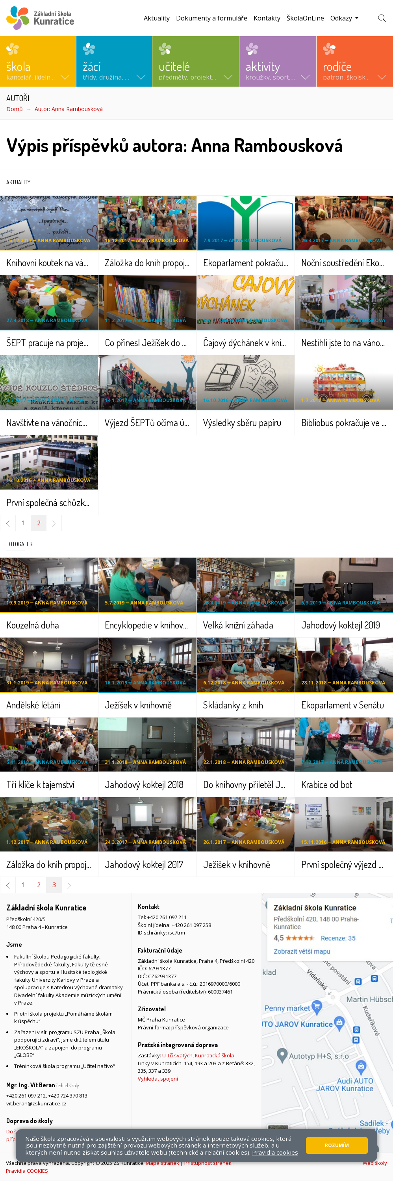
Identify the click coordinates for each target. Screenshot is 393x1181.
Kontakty (267, 18)
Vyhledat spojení (158, 1078)
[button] (38, 61)
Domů (14, 109)
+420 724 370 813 (67, 1095)
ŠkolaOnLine (305, 18)
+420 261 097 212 (26, 1095)
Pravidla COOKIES (27, 1170)
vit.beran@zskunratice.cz (36, 1103)
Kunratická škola (214, 1055)
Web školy (375, 1162)
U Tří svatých (177, 1055)
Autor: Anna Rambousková (69, 109)
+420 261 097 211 (167, 917)
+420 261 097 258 (191, 925)
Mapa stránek (162, 1162)
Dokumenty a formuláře (211, 18)
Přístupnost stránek (208, 1162)
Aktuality (157, 18)
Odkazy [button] (342, 18)
